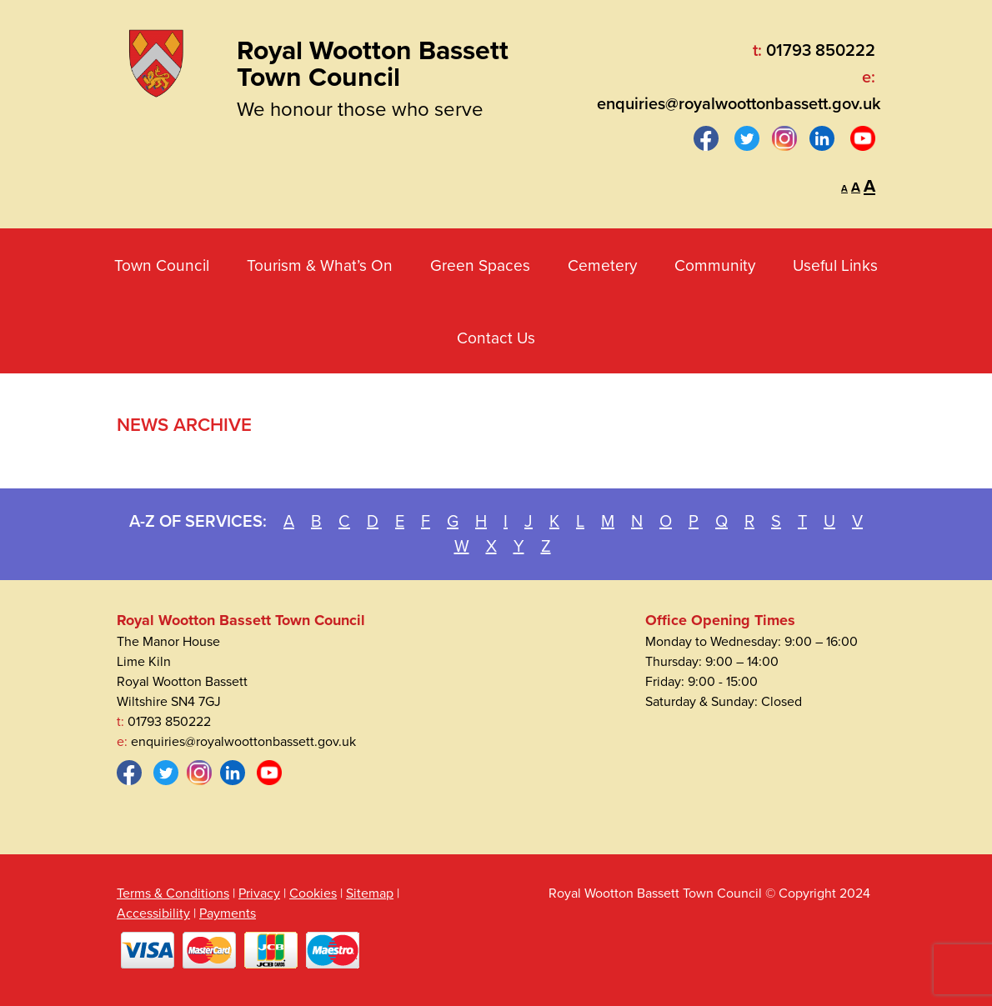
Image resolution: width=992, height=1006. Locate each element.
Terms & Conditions (173, 893)
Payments (227, 913)
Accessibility (153, 913)
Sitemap (369, 893)
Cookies (313, 893)
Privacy (259, 893)
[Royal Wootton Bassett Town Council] (156, 60)
